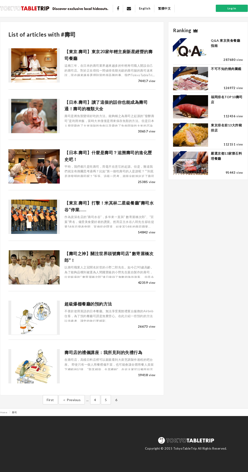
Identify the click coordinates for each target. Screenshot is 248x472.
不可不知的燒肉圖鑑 (226, 69)
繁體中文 (164, 8)
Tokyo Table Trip (24, 8)
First (50, 400)
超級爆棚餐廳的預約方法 (88, 303)
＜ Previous (72, 400)
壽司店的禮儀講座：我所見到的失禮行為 (103, 352)
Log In (231, 8)
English (145, 8)
